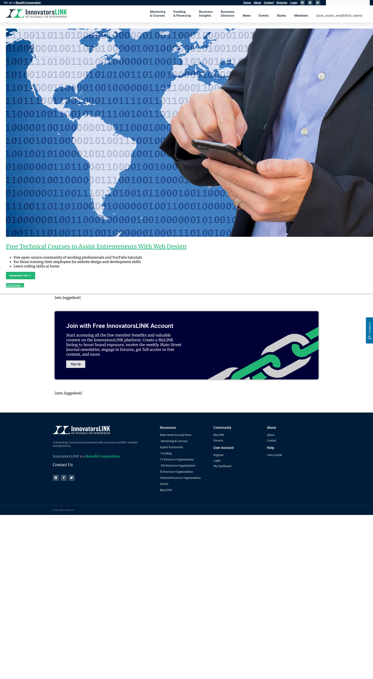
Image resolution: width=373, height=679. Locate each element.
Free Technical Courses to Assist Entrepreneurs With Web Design (96, 246)
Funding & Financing (182, 13)
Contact (269, 2)
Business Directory (228, 13)
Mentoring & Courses (157, 13)
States (281, 15)
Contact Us (63, 464)
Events (264, 15)
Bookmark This (20, 275)
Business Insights (206, 13)
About (257, 2)
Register (282, 2)
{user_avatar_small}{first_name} (339, 15)
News (247, 15)
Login (293, 2)
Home (247, 2)
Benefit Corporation (28, 2)
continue (15, 285)
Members (301, 15)
